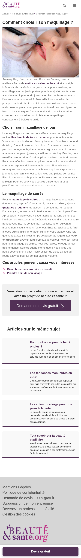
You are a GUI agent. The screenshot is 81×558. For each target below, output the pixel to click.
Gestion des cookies (18, 514)
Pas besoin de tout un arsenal (30, 137)
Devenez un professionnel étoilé (28, 509)
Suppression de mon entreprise (27, 503)
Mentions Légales (16, 487)
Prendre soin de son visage (24, 273)
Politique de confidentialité (23, 492)
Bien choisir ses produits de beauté (29, 269)
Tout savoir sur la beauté (22, 14)
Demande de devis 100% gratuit (28, 498)
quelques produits (14, 207)
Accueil (5, 14)
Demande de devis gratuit (37, 306)
